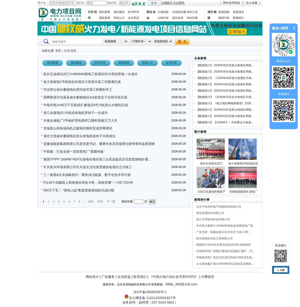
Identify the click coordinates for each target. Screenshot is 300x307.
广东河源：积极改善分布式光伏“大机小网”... (223, 232)
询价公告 (192, 12)
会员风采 (133, 17)
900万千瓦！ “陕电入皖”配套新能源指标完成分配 (78, 190)
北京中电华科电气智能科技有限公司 (218, 206)
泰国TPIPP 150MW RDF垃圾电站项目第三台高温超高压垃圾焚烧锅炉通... (97, 159)
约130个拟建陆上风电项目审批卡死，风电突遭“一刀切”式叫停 (88, 182)
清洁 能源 (212, 14)
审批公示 (119, 17)
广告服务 (108, 277)
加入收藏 (251, 2)
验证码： (113, 2)
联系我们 (139, 277)
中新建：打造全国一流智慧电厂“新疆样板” (74, 151)
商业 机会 (151, 14)
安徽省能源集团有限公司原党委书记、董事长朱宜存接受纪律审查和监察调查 (99, 144)
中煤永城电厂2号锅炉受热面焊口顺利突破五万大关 (80, 120)
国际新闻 (104, 17)
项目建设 (119, 12)
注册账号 (166, 2)
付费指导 (207, 277)
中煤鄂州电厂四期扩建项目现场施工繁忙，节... (225, 251)
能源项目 (238, 12)
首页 (58, 50)
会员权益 (124, 277)
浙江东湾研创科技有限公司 (213, 219)
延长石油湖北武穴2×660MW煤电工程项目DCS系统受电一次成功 (90, 74)
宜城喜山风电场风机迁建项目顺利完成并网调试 (77, 128)
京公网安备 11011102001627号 (150, 298)
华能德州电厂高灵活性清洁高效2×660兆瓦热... (225, 257)
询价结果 (192, 17)
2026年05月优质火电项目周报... (234, 65)
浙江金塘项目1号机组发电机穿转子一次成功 (75, 113)
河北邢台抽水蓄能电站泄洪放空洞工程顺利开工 (77, 89)
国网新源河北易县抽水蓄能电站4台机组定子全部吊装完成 (85, 97)
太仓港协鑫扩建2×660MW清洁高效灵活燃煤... (225, 263)
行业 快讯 (92, 14)
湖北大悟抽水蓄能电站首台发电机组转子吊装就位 (79, 136)
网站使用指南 (231, 2)
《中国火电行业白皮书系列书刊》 (174, 277)
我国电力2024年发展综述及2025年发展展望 (223, 244)
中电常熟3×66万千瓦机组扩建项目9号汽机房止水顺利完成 (85, 105)
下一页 (111, 201)
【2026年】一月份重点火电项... (233, 122)
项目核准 (177, 17)
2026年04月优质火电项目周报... (234, 84)
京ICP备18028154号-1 (150, 292)
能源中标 (224, 17)
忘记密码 (178, 2)
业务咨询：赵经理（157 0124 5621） (150, 302)
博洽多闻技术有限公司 (210, 213)
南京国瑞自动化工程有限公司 (214, 238)
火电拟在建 (179, 12)
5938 (91, 201)
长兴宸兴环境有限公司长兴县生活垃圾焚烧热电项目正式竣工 (87, 167)
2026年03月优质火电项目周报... (234, 109)
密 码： (81, 2)
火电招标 (163, 12)
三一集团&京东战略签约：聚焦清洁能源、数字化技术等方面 (87, 175)
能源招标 (224, 12)
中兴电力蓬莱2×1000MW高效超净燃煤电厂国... (225, 225)
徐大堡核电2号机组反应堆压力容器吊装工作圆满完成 (82, 82)
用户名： (43, 2)
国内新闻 (104, 12)
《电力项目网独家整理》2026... (233, 103)
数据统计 (238, 17)
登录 (154, 3)
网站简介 (92, 277)
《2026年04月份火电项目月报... (234, 78)
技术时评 (133, 12)
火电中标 (163, 17)
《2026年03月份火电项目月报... (234, 97)
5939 (100, 201)
